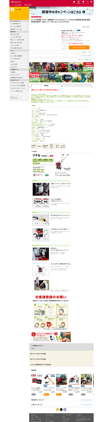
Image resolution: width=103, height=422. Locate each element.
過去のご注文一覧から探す (16, 42)
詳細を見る (46, 394)
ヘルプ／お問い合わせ (15, 58)
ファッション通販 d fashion (16, 91)
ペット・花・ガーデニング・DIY (43, 7)
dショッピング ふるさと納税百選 (17, 85)
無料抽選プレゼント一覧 (15, 29)
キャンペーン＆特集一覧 (15, 26)
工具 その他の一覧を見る (85, 55)
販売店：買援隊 (85, 26)
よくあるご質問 (13, 64)
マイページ (48, 419)
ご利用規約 (12, 72)
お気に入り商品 (34, 417)
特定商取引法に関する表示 (16, 77)
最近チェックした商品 (36, 419)
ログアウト (15, 97)
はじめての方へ (13, 67)
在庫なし (33, 394)
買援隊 (32, 348)
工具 (58, 7)
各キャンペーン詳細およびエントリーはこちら (72, 37)
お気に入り (64, 48)
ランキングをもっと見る (86, 399)
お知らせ (12, 61)
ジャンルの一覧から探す (15, 37)
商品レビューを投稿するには (85, 59)
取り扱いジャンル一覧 (36, 421)
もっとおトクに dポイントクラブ (17, 88)
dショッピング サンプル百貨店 (17, 82)
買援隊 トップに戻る (86, 52)
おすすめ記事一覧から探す (16, 48)
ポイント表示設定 (49, 421)
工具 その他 (63, 7)
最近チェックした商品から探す (17, 39)
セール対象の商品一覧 (15, 23)
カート (47, 417)
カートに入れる (79, 47)
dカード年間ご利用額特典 (16, 56)
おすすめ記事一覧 (49, 415)
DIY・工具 (53, 7)
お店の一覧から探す (14, 34)
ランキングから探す (14, 45)
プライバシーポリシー (15, 75)
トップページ (32, 7)
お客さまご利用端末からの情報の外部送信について (83, 419)
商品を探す (33, 415)
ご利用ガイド (13, 53)
